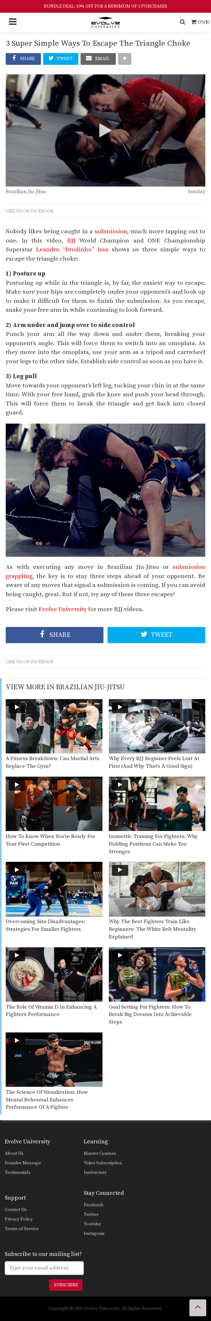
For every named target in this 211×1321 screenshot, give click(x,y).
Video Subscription (103, 1163)
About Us (14, 1153)
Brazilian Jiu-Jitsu (26, 191)
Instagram (94, 1233)
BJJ (71, 240)
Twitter (91, 1214)
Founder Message (23, 1163)
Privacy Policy (19, 1219)
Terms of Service (22, 1229)
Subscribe (66, 1285)
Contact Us (16, 1210)
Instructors (95, 1172)
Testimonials (17, 1172)
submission (111, 231)
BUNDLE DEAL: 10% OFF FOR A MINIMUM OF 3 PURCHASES (105, 6)
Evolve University (62, 609)
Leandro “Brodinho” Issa (72, 249)
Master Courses (100, 1153)
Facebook (93, 1205)
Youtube (92, 1224)
